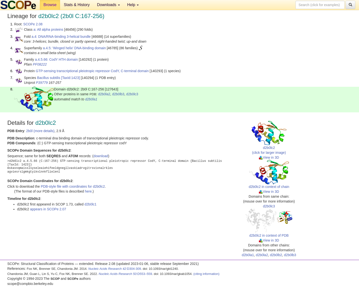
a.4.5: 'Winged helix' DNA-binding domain (74, 48)
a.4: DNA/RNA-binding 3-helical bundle (61, 37)
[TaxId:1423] (70, 78)
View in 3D (269, 157)
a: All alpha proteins (48, 29)
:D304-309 (114, 269)
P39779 (42, 83)
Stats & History (77, 5)
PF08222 (40, 64)
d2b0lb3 (118, 94)
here (88, 191)
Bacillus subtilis (48, 78)
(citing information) (206, 274)
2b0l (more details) (40, 131)
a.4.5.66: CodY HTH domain (56, 59)
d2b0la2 (104, 94)
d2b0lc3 (132, 94)
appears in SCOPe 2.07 (48, 209)
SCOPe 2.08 (32, 24)
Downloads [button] (108, 5)
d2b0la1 (91, 99)
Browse (49, 5)
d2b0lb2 (276, 255)
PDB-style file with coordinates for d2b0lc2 (73, 186)
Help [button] (133, 5)
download (101, 156)
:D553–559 (125, 274)
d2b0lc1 (90, 204)
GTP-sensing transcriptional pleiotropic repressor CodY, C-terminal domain (92, 71)
